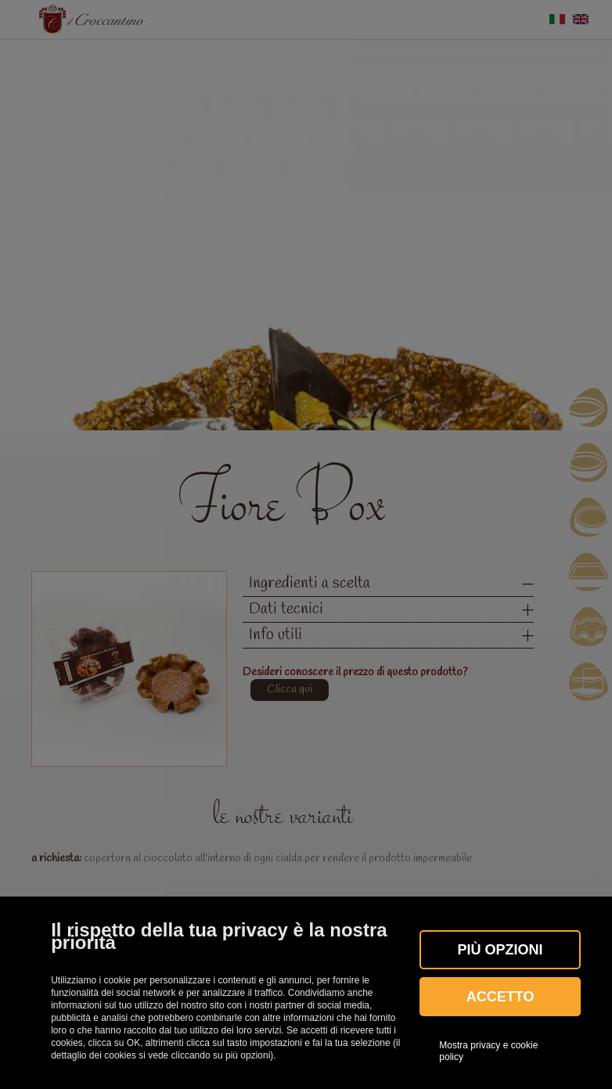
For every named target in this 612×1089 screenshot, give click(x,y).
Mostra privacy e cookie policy (488, 1051)
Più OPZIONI (500, 950)
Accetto (500, 997)
